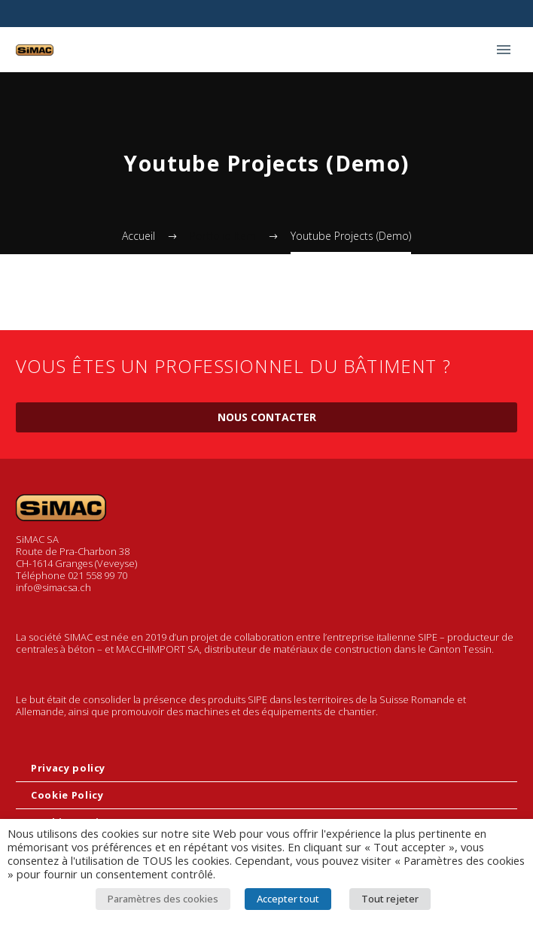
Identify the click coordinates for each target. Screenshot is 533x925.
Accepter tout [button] (288, 898)
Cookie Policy (67, 795)
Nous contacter (267, 417)
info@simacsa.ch (53, 587)
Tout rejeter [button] (390, 898)
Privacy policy (68, 768)
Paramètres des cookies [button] (163, 898)
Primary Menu (503, 49)
